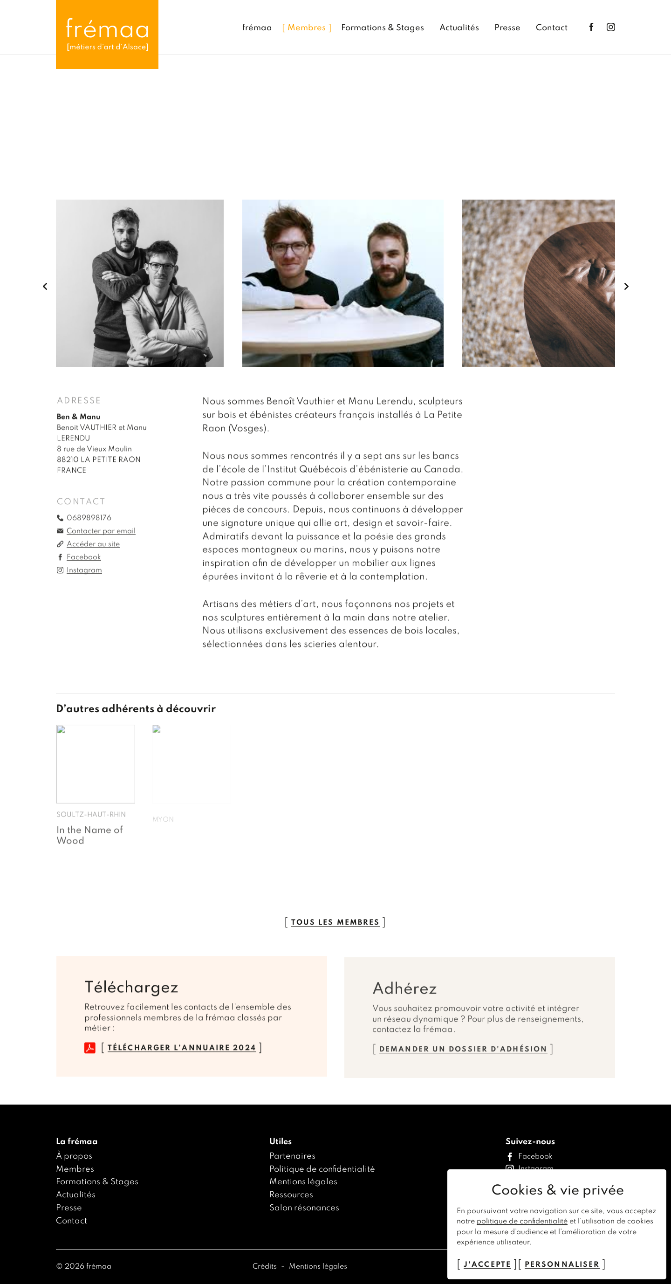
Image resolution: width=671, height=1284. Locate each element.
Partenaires (292, 1156)
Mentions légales (303, 1182)
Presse (69, 1208)
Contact (71, 1221)
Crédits (266, 1266)
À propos (74, 1156)
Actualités (76, 1195)
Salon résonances (304, 1208)
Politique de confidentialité (322, 1169)
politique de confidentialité (522, 1221)
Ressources (291, 1195)
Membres (75, 1169)
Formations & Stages (97, 1182)
